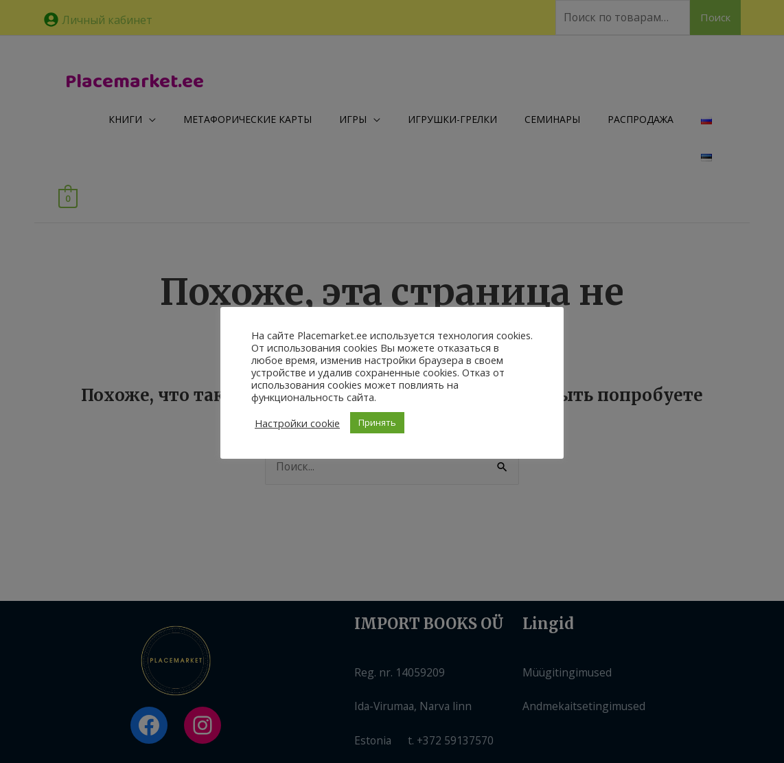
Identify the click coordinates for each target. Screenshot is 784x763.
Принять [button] (377, 422)
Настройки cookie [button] (297, 423)
